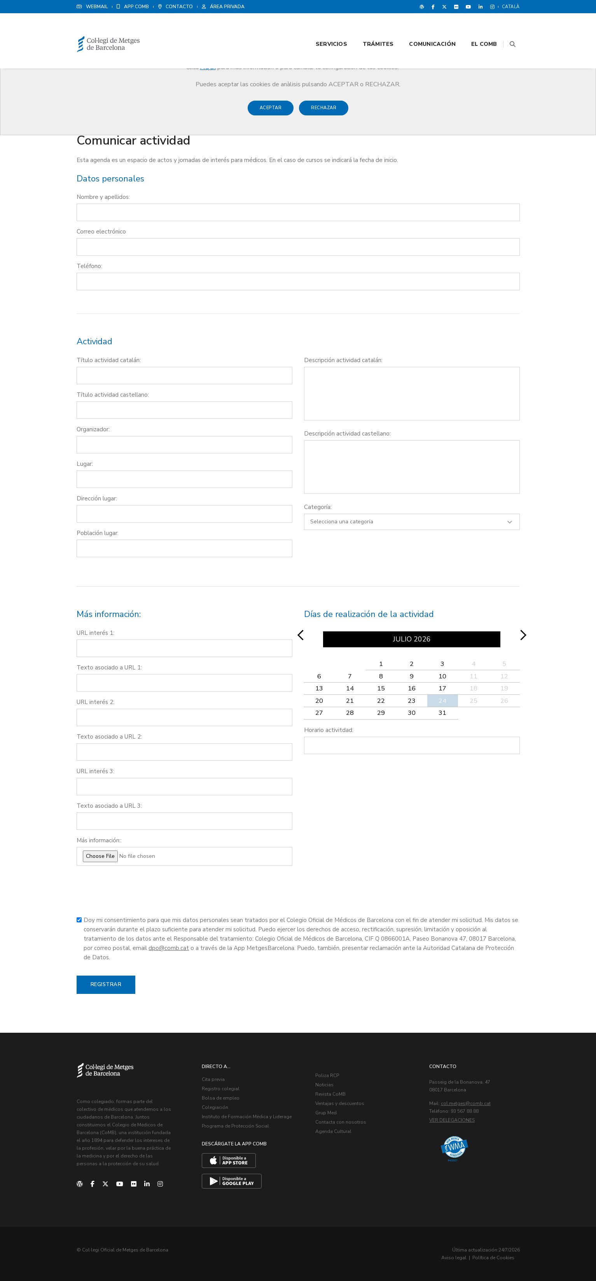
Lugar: (85, 464)
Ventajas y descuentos (340, 1104)
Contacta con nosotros (341, 1122)
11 (473, 676)
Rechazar (323, 112)
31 (442, 713)
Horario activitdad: (328, 730)
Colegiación (215, 1108)
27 (319, 713)
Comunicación (422, 27)
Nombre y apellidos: (103, 197)
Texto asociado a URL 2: (109, 737)
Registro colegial (220, 1089)
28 (350, 713)
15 (381, 688)
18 (473, 688)
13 (319, 688)
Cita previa (213, 1080)
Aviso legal (457, 1258)
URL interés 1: (95, 633)
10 (442, 676)
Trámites (368, 27)
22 (381, 700)
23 (412, 700)
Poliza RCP (327, 1076)
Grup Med (326, 1113)
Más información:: (99, 841)
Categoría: (318, 507)
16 (412, 688)
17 (442, 688)
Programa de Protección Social (235, 1126)
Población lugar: (98, 533)
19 (504, 688)
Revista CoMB (331, 1094)
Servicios (321, 27)
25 (473, 700)
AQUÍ (208, 67)
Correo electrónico (101, 232)
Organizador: (93, 430)
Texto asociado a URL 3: (109, 806)
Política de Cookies (496, 1258)
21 (350, 700)
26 (504, 700)
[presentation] (136, 895)
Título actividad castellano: (113, 395)
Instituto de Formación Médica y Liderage (247, 1117)
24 (442, 700)
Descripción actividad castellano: (347, 434)
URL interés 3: (95, 772)
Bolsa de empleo (220, 1098)
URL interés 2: (95, 702)
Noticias (325, 1085)
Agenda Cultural (334, 1132)
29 (381, 713)
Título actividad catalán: (109, 360)
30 (412, 713)
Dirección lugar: (97, 499)
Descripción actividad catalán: (343, 360)
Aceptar (271, 112)
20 (319, 700)
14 (350, 688)
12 (504, 676)
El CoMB (474, 27)
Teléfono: (89, 266)
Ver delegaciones (452, 1120)
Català (511, 7)
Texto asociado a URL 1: (109, 668)
